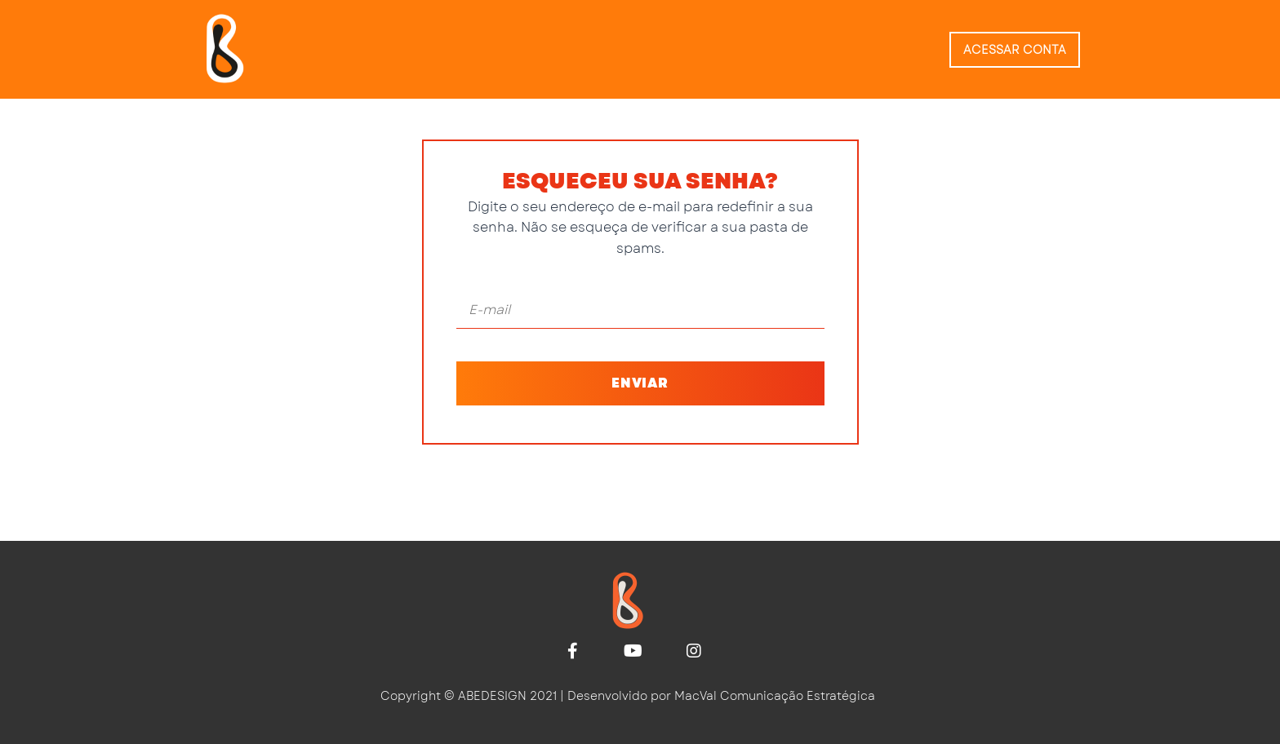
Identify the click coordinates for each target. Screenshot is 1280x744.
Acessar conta (1014, 50)
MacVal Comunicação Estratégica (774, 696)
